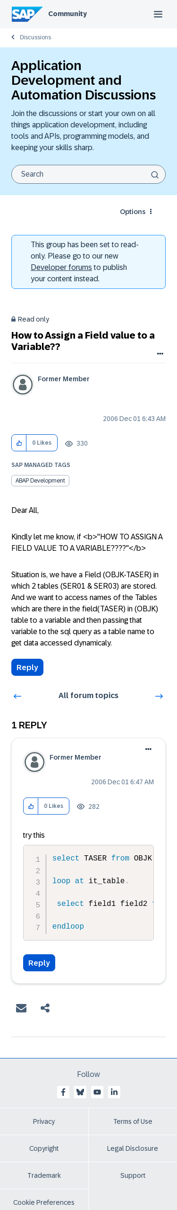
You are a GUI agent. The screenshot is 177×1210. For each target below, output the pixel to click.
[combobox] (88, 174)
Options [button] (132, 211)
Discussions (35, 37)
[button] (19, 443)
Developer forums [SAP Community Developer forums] (61, 267)
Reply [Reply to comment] (39, 963)
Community (67, 14)
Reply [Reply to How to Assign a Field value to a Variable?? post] (27, 667)
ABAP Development (40, 480)
